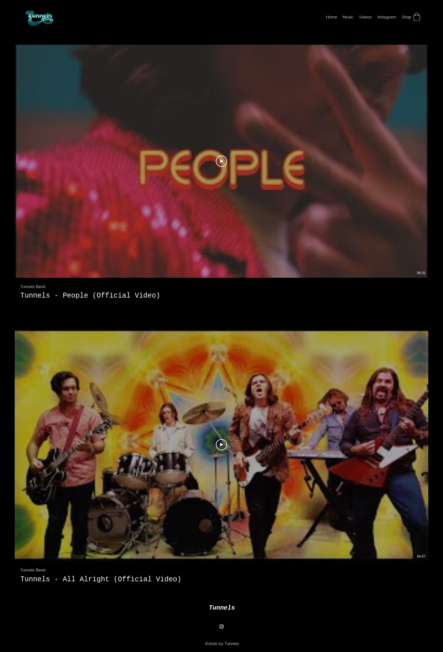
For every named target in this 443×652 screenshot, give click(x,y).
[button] (416, 17)
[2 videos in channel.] (221, 314)
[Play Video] (221, 161)
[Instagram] (221, 626)
